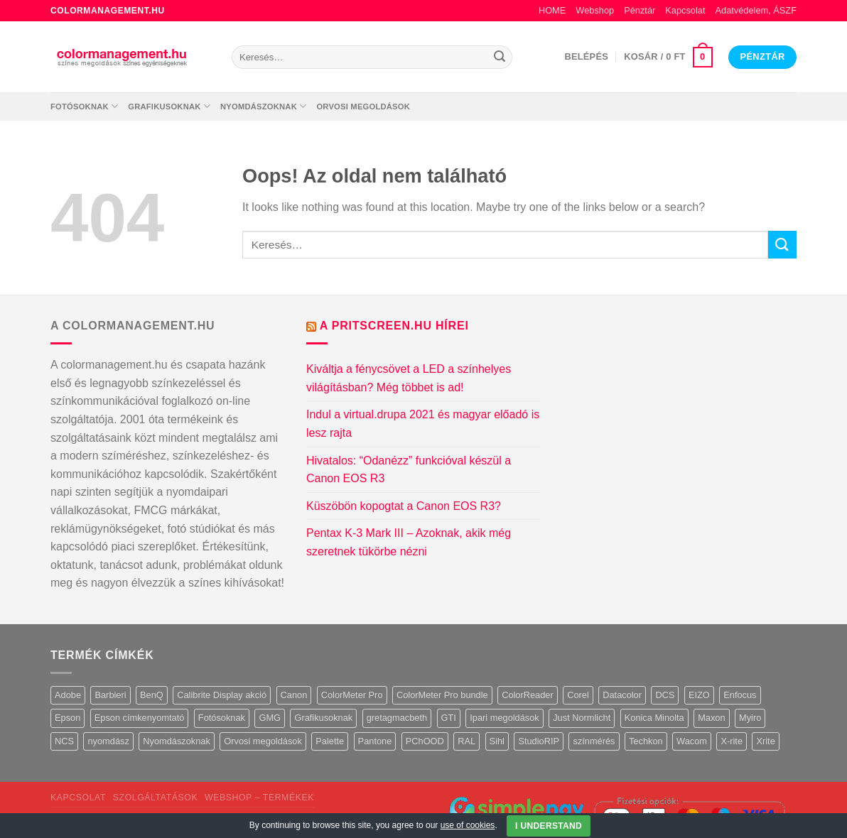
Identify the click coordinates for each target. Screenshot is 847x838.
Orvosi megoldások (363, 106)
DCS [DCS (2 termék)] (664, 695)
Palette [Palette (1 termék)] (329, 741)
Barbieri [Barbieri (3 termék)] (110, 695)
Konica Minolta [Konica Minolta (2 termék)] (654, 717)
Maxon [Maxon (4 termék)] (711, 717)
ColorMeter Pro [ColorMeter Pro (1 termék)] (352, 695)
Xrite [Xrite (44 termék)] (765, 741)
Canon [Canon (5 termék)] (294, 695)
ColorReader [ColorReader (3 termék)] (528, 695)
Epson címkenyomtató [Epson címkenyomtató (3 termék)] (140, 717)
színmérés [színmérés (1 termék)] (594, 741)
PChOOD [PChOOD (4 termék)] (425, 741)
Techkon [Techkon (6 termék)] (646, 741)
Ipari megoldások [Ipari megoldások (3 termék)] (504, 717)
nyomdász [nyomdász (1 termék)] (108, 741)
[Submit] (499, 57)
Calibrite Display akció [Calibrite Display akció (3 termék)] (221, 695)
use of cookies (468, 825)
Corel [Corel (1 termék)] (578, 695)
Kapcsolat (685, 10)
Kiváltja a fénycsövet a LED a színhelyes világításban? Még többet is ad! (408, 378)
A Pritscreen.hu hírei (394, 326)
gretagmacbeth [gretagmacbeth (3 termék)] (397, 717)
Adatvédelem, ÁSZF (756, 10)
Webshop (595, 10)
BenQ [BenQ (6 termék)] (151, 695)
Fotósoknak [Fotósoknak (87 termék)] (221, 717)
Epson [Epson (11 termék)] (67, 717)
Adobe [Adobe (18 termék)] (68, 695)
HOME (552, 10)
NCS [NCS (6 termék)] (64, 741)
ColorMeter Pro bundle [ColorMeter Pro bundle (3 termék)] (442, 695)
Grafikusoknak (169, 106)
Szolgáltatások (155, 797)
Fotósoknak (84, 106)
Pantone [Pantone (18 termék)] (375, 741)
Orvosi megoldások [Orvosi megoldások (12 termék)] (263, 741)
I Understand (548, 826)
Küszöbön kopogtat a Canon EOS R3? (403, 506)
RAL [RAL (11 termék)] (466, 741)
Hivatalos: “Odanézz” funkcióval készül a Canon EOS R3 (408, 470)
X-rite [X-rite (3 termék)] (732, 741)
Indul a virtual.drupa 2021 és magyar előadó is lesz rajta (422, 423)
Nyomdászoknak (263, 106)
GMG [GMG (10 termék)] (270, 717)
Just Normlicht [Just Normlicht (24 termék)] (581, 717)
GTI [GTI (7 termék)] (448, 717)
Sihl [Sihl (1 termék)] (497, 741)
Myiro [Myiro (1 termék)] (750, 717)
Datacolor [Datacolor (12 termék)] (622, 695)
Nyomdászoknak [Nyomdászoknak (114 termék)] (176, 741)
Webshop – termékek (259, 797)
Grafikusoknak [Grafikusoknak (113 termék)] (323, 717)
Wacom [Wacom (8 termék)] (691, 741)
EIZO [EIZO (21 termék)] (699, 695)
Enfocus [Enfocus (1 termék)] (739, 695)
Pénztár (639, 10)
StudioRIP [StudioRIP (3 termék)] (538, 741)
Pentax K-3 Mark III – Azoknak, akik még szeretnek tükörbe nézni (408, 542)
